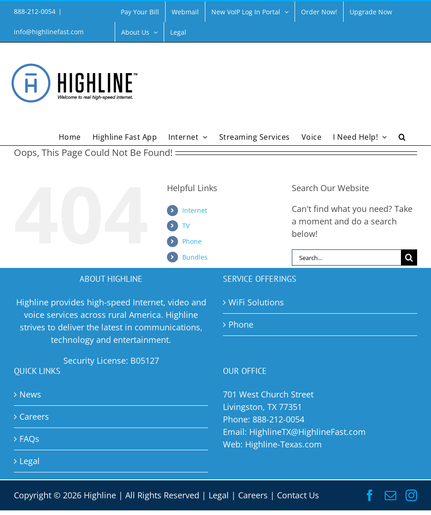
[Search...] (346, 257)
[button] (402, 136)
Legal (219, 495)
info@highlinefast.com (49, 31)
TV (186, 225)
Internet (194, 210)
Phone (192, 241)
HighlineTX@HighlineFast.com (307, 431)
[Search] (409, 257)
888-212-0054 (278, 419)
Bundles (195, 257)
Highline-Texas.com (283, 444)
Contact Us (298, 495)
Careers (253, 495)
